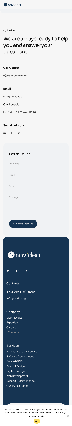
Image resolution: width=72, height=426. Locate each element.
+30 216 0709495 (20, 291)
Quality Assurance (17, 386)
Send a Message (24, 223)
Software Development (20, 356)
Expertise (12, 322)
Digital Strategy (15, 371)
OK (36, 421)
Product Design (15, 366)
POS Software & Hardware (21, 351)
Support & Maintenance (20, 381)
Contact (13, 332)
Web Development (17, 376)
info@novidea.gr (13, 96)
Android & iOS (14, 361)
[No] (68, 415)
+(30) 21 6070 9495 (15, 75)
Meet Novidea (14, 317)
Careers (11, 327)
